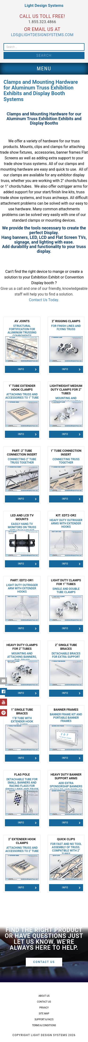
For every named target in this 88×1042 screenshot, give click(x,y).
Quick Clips (66, 846)
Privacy (44, 1007)
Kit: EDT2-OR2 (66, 521)
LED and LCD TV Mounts (22, 523)
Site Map (44, 1013)
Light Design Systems (44, 5)
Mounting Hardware (49, 113)
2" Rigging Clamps (66, 325)
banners (20, 237)
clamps (56, 146)
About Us (44, 996)
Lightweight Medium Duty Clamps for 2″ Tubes (66, 397)
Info (27, 369)
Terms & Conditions (44, 1025)
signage (21, 242)
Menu (44, 69)
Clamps (14, 113)
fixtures (25, 152)
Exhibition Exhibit (45, 277)
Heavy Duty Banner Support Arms (66, 784)
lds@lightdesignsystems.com (42, 35)
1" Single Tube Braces (22, 717)
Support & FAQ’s (44, 1019)
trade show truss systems (25, 163)
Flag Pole (22, 783)
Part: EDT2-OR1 (22, 585)
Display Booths (44, 123)
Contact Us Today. (44, 300)
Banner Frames (66, 715)
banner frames (68, 152)
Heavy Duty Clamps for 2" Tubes (22, 654)
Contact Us (44, 962)
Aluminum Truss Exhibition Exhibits (40, 118)
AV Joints (22, 328)
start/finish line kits (58, 192)
